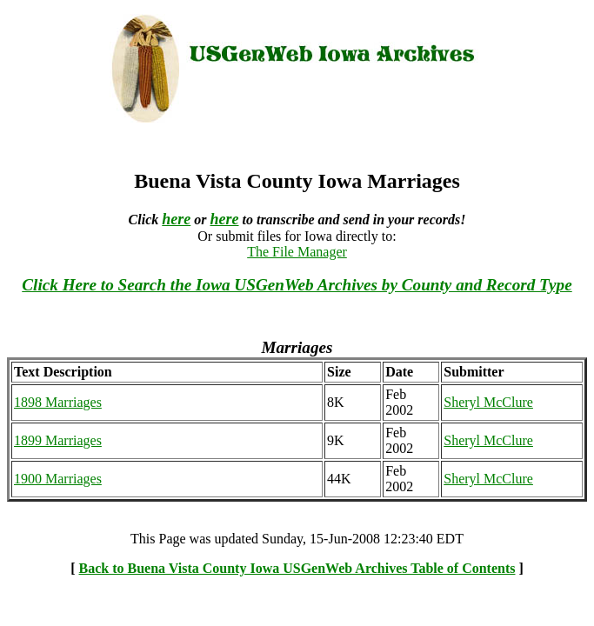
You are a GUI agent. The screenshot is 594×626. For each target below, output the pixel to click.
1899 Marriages (58, 440)
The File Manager (297, 251)
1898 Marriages (58, 402)
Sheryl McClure (488, 402)
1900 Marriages (58, 478)
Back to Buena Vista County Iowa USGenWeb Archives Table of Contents (297, 568)
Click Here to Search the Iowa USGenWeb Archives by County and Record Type (296, 285)
